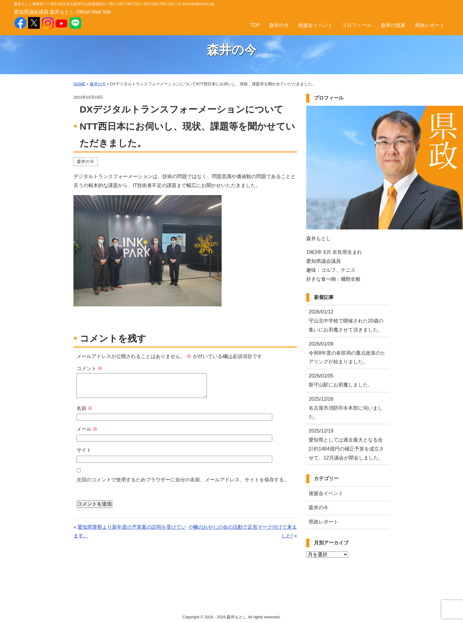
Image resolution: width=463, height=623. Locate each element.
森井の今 (279, 25)
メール (87, 429)
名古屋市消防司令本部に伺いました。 (346, 408)
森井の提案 (393, 25)
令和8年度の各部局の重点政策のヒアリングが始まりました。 (347, 353)
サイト (84, 450)
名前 (85, 408)
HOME (79, 84)
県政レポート (429, 25)
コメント (89, 368)
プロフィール (357, 25)
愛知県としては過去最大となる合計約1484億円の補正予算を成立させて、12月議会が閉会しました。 (346, 444)
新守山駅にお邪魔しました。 (341, 380)
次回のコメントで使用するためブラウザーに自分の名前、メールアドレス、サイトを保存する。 (183, 479)
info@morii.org (202, 4)
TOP (255, 25)
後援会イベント (315, 25)
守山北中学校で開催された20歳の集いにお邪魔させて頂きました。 (346, 320)
